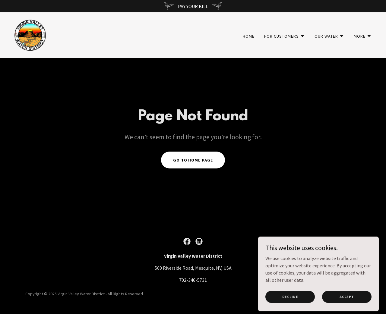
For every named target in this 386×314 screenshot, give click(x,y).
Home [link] (249, 36)
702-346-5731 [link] (193, 280)
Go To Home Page (193, 160)
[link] (30, 35)
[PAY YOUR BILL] (193, 6)
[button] (284, 36)
